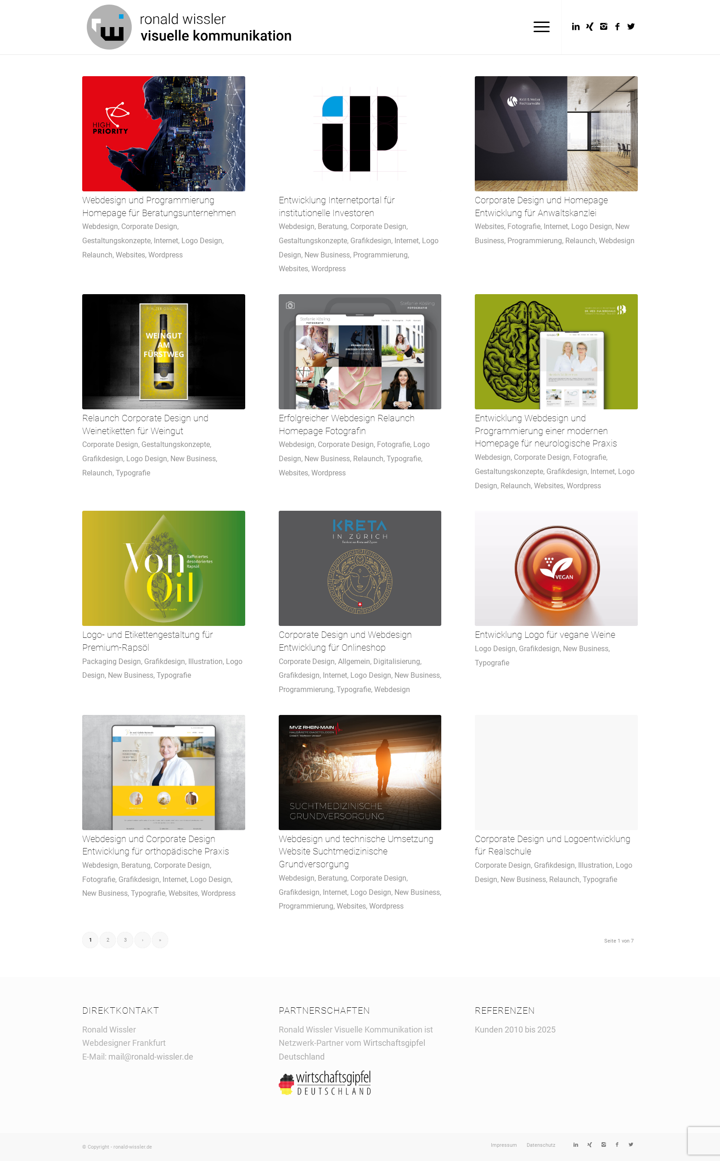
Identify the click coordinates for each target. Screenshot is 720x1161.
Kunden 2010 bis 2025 (515, 1029)
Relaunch (97, 255)
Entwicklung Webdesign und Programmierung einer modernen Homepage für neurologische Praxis (546, 431)
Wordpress (165, 255)
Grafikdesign (370, 240)
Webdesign (100, 226)
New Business (327, 255)
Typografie (133, 473)
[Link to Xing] (589, 26)
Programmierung (380, 255)
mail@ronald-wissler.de (150, 1056)
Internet (166, 240)
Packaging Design (111, 661)
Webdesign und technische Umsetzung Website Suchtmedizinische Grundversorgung (356, 852)
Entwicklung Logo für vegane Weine (545, 635)
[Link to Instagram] (603, 26)
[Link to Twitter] (631, 26)
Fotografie (523, 226)
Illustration (205, 661)
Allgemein (354, 661)
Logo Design (201, 240)
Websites (130, 255)
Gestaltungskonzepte (116, 240)
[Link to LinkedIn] (576, 26)
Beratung (332, 226)
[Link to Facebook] (617, 26)
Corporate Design (149, 226)
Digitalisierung (396, 661)
